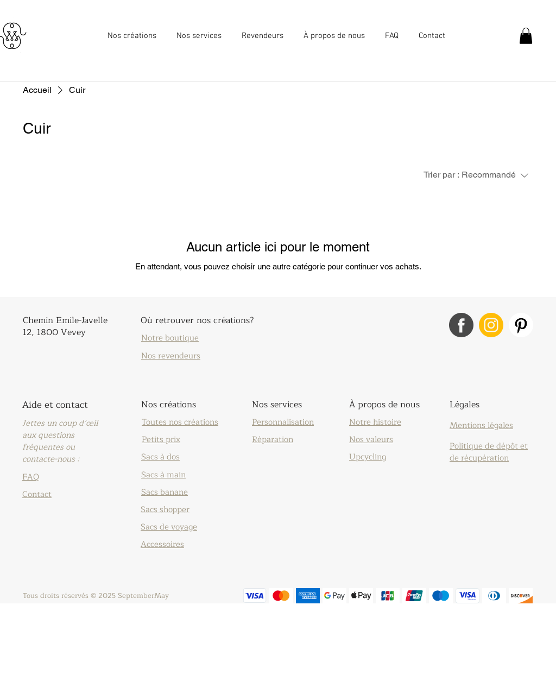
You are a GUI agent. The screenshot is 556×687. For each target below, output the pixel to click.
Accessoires (162, 544)
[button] (133, 35)
